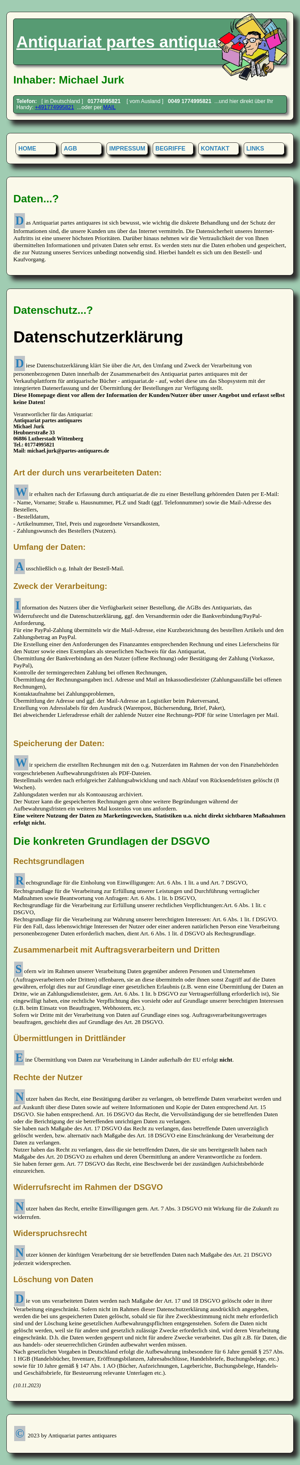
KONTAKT (215, 148)
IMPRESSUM (127, 148)
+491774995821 (54, 107)
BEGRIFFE (170, 148)
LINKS (255, 148)
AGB (70, 148)
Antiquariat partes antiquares (128, 42)
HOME (27, 148)
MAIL (109, 107)
